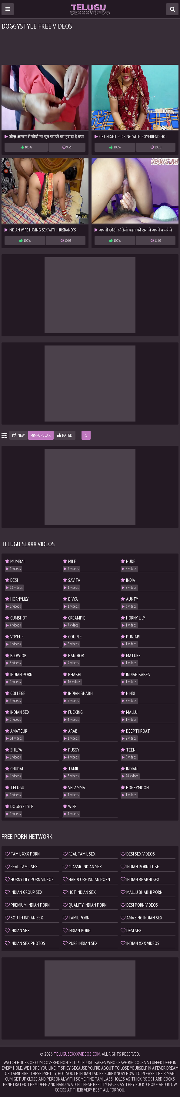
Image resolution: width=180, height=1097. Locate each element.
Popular (41, 435)
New (18, 435)
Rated (64, 435)
